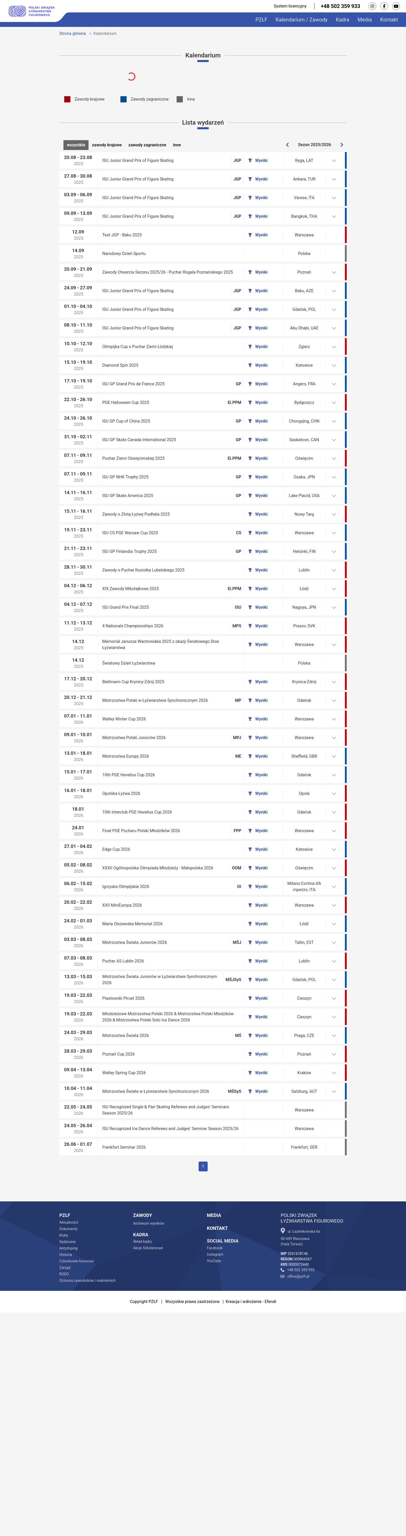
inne (177, 144)
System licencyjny (290, 6)
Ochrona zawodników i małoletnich (87, 1504)
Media (365, 20)
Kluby (63, 1459)
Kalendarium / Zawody (302, 20)
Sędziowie (67, 1465)
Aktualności (68, 1446)
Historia (65, 1478)
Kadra (342, 20)
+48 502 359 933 (340, 6)
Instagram (215, 1478)
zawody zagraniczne (147, 144)
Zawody (142, 1438)
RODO (64, 1497)
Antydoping (68, 1472)
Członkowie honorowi (76, 1484)
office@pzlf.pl (295, 1500)
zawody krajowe (107, 144)
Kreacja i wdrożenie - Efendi (251, 1525)
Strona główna (72, 33)
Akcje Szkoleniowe (148, 1471)
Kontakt (389, 20)
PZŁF (261, 20)
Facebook (215, 1471)
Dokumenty (68, 1452)
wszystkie (76, 144)
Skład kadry (142, 1465)
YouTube (214, 1484)
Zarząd (64, 1491)
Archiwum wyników (148, 1447)
